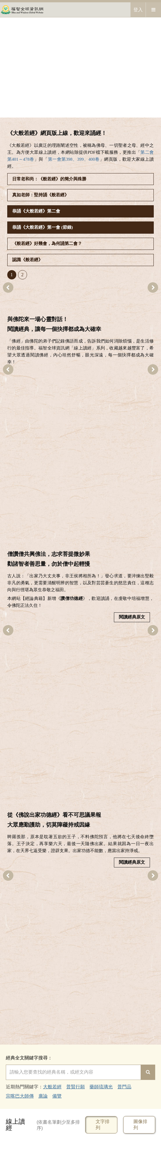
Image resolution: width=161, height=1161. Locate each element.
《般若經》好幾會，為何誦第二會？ (47, 243)
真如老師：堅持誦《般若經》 (40, 195)
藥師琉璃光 (101, 1086)
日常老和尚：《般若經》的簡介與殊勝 (49, 179)
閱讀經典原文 (132, 617)
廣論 (43, 1096)
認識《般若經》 (27, 259)
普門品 (124, 1086)
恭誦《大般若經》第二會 (36, 211)
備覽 (57, 1096)
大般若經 (52, 1086)
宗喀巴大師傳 (20, 1096)
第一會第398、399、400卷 (74, 159)
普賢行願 (75, 1086)
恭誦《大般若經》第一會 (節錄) (42, 227)
